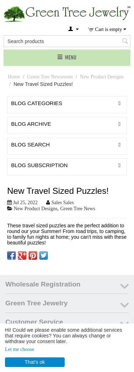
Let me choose (19, 349)
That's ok (35, 362)
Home (14, 76)
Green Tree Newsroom (50, 76)
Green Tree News (77, 208)
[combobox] (67, 41)
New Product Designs (102, 76)
